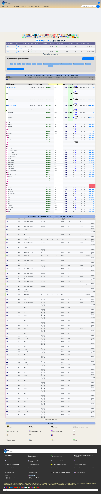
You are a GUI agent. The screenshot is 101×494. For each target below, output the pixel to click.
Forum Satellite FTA (33, 480)
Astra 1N (20, 49)
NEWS (3, 6)
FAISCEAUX (30, 6)
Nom (9, 79)
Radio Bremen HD (12, 110)
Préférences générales (32, 456)
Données (39, 63)
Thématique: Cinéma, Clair (11, 480)
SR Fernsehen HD (12, 105)
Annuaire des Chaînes (56, 467)
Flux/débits (50, 66)
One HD (10, 93)
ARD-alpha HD (11, 99)
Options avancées (88, 58)
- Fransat (82, 469)
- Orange (78, 469)
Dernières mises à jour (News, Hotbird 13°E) (61, 460)
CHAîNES (16, 6)
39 (37, 84)
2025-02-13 (91, 87)
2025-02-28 (91, 164)
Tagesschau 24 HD (12, 87)
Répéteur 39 (88, 63)
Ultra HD (29, 63)
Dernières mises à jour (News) (12, 460)
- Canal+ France (86, 467)
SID (66, 79)
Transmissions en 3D (79, 472)
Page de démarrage (14, 450)
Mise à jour (91, 79)
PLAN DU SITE (46, 6)
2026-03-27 (91, 117)
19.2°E (50, 41)
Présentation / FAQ (9, 455)
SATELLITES (9, 6)
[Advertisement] (50, 20)
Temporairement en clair (78, 63)
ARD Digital (48, 87)
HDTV (19, 63)
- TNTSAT (92, 467)
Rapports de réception (32, 467)
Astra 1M (20, 46)
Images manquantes (32, 472)
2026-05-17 (91, 185)
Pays (31, 79)
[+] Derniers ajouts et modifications (50, 63)
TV (15, 63)
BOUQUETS (23, 6)
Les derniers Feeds (33, 478)
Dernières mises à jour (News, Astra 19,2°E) (84, 460)
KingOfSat (93, 490)
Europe (40, 84)
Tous (11, 63)
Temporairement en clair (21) (58, 464)
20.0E (7, 40)
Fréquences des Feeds (34, 477)
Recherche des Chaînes (80, 464)
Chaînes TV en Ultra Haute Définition (60, 472)
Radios (34, 63)
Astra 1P (42, 41)
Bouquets (76, 467)
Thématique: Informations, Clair (12, 478)
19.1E (94, 40)
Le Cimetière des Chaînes (10, 472)
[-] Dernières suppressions (65, 63)
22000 (64, 84)
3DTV (23, 63)
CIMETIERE (38, 6)
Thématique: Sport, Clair (11, 477)
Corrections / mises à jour (51, 419)
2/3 (66, 84)
